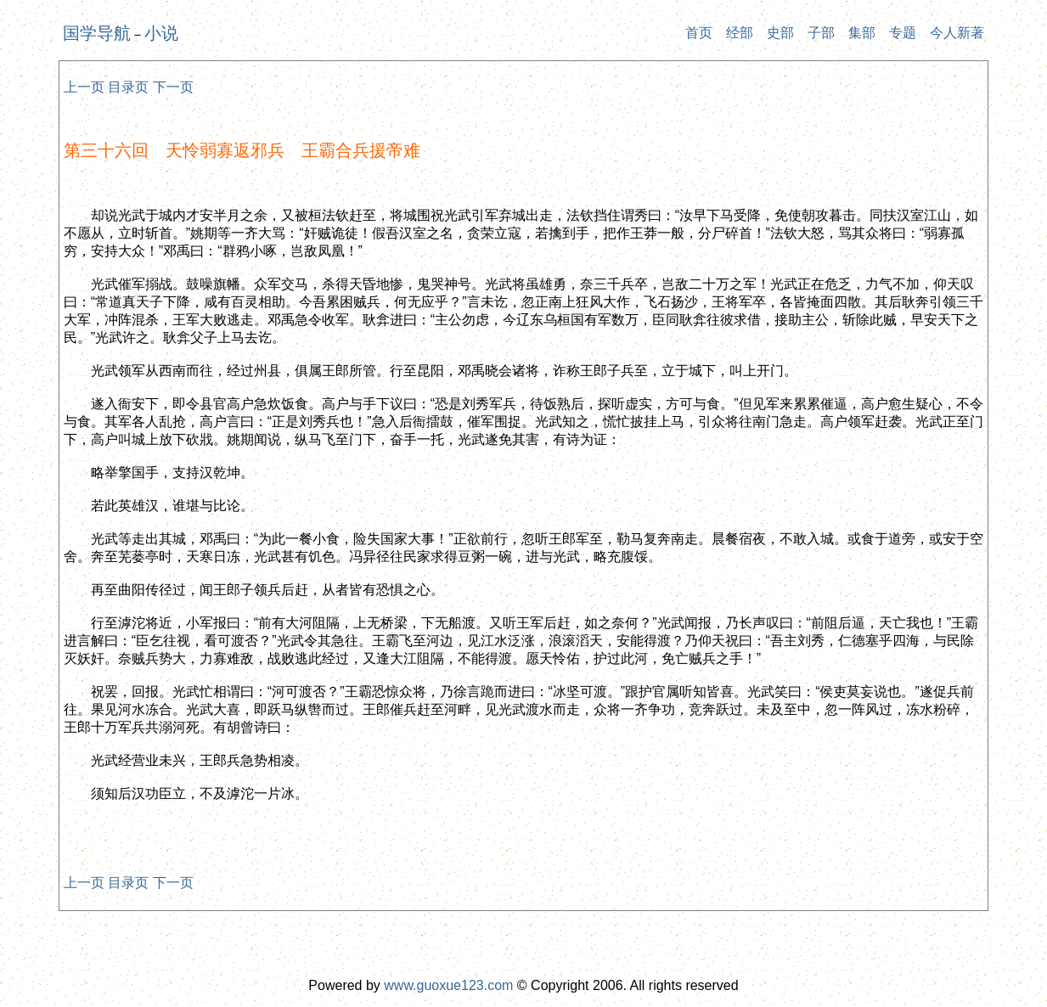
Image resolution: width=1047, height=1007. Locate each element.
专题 (902, 32)
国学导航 (97, 33)
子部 (821, 32)
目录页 (128, 87)
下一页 (173, 87)
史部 (780, 32)
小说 (161, 33)
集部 (861, 32)
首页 (698, 32)
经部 (739, 32)
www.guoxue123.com (448, 985)
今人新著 (957, 32)
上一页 (84, 87)
